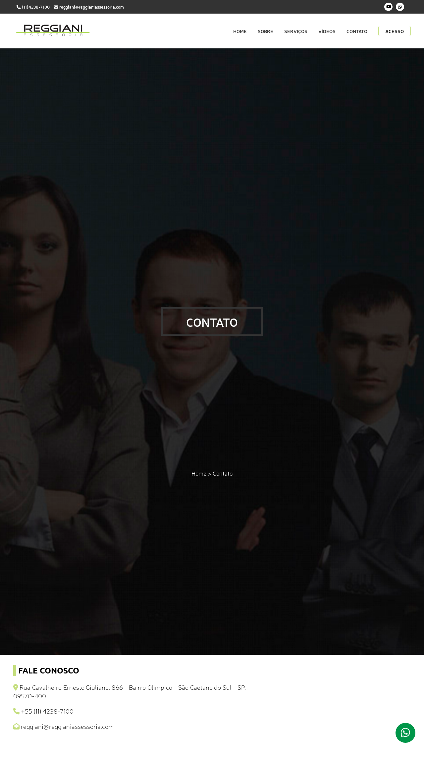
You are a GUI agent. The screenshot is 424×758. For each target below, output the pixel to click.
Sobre (265, 31)
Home (240, 31)
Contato (356, 31)
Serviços (295, 31)
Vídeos (327, 31)
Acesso (394, 31)
